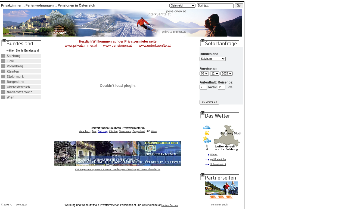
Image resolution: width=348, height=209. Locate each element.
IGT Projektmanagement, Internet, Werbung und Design (105, 169)
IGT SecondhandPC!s (148, 169)
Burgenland (138, 131)
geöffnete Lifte (218, 159)
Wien (154, 131)
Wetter (213, 154)
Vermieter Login (219, 204)
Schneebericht (218, 164)
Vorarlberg (84, 131)
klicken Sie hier (169, 205)
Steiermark (125, 131)
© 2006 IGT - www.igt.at (14, 204)
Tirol (94, 131)
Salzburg (103, 131)
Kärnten (113, 131)
